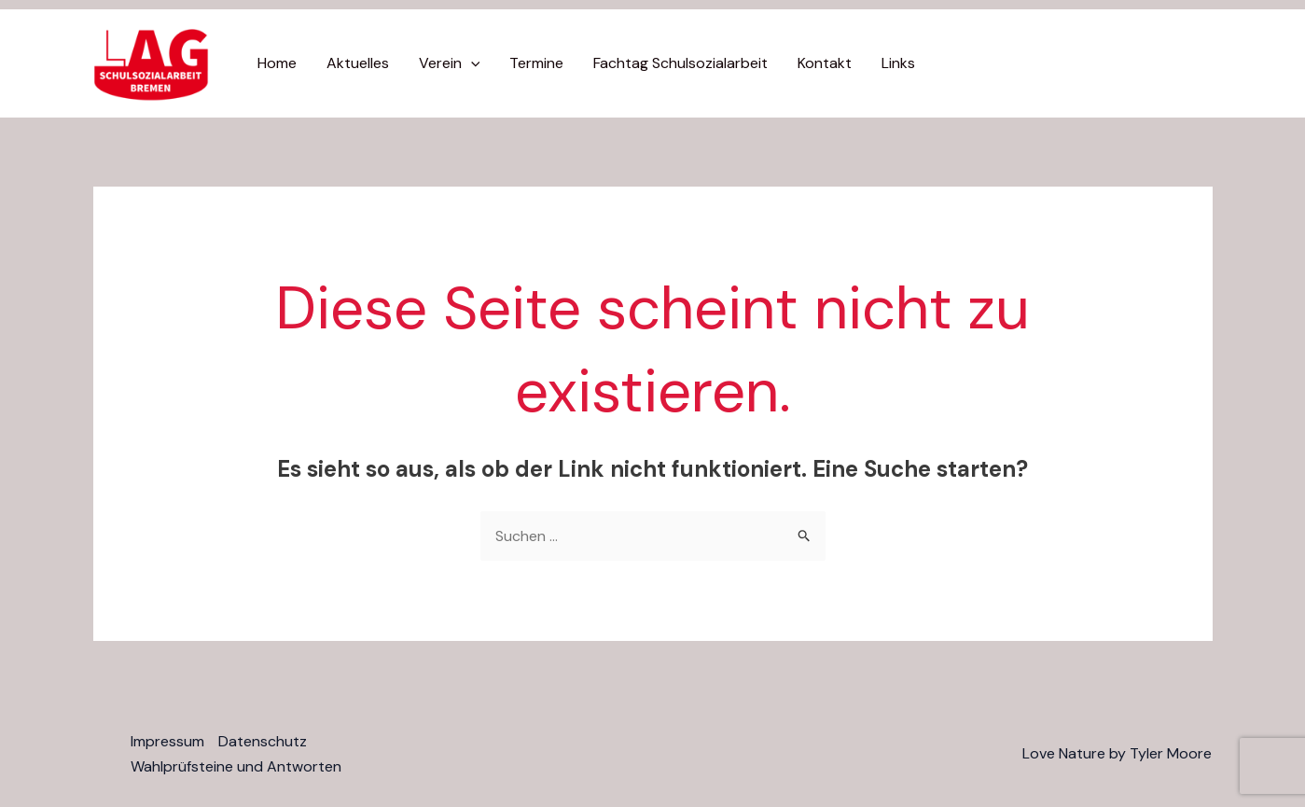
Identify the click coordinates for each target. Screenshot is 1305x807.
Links (898, 63)
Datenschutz (262, 741)
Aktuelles (357, 63)
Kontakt (825, 63)
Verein (449, 63)
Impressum (167, 741)
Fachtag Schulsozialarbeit (680, 63)
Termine (536, 63)
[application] (471, 63)
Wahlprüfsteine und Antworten (236, 766)
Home (277, 63)
